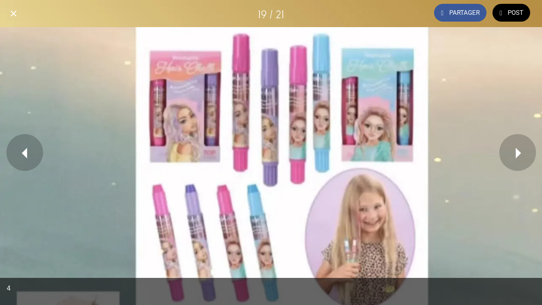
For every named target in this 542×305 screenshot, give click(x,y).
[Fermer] (13, 13)
